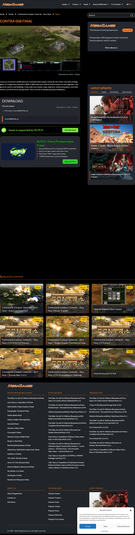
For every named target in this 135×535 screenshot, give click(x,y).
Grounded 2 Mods (14, 432)
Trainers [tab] (94, 92)
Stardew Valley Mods (15, 428)
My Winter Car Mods (15, 471)
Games (11, 14)
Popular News (53, 511)
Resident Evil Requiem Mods (18, 480)
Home (2, 14)
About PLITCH (70, 161)
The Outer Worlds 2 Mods (17, 458)
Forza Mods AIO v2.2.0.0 (98, 427)
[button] (131, 510)
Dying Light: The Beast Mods (18, 411)
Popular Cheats (54, 506)
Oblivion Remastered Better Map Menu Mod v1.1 (67, 412)
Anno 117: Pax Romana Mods (18, 462)
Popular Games (54, 493)
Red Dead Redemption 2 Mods (18, 445)
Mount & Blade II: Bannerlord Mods (20, 467)
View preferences (123, 526)
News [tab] (104, 92)
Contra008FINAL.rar (12, 119)
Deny (105, 526)
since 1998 (128, 30)
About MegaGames (14, 493)
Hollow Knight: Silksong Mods (18, 419)
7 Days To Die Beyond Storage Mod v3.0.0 (105, 405)
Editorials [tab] (114, 92)
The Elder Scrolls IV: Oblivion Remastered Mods (25, 398)
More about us (111, 47)
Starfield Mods (13, 424)
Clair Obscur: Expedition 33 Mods (20, 402)
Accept (87, 526)
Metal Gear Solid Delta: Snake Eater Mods (23, 450)
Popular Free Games (56, 519)
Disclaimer (11, 502)
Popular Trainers (54, 498)
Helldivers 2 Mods (14, 454)
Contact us (11, 498)
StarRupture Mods (14, 475)
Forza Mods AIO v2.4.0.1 (98, 438)
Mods (57, 14)
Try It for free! (70, 130)
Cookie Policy (104, 531)
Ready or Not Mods (14, 441)
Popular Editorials (55, 515)
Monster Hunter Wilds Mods (18, 437)
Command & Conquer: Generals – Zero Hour (35, 14)
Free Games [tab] (126, 92)
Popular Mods (53, 502)
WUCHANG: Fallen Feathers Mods (20, 407)
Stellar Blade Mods (14, 415)
